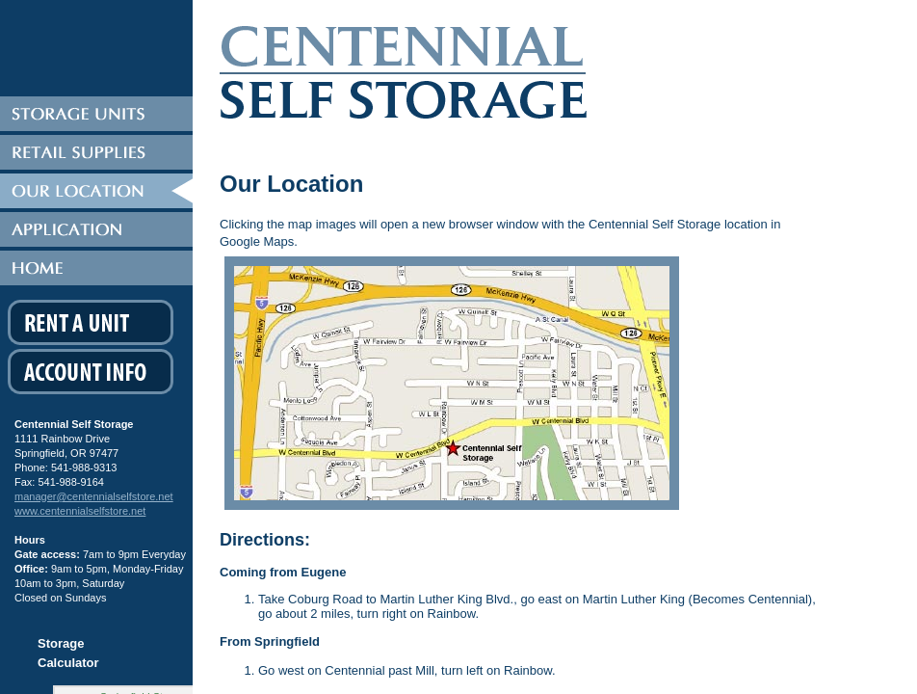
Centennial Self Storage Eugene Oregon (485, 80)
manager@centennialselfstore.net (93, 496)
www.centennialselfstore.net (79, 511)
